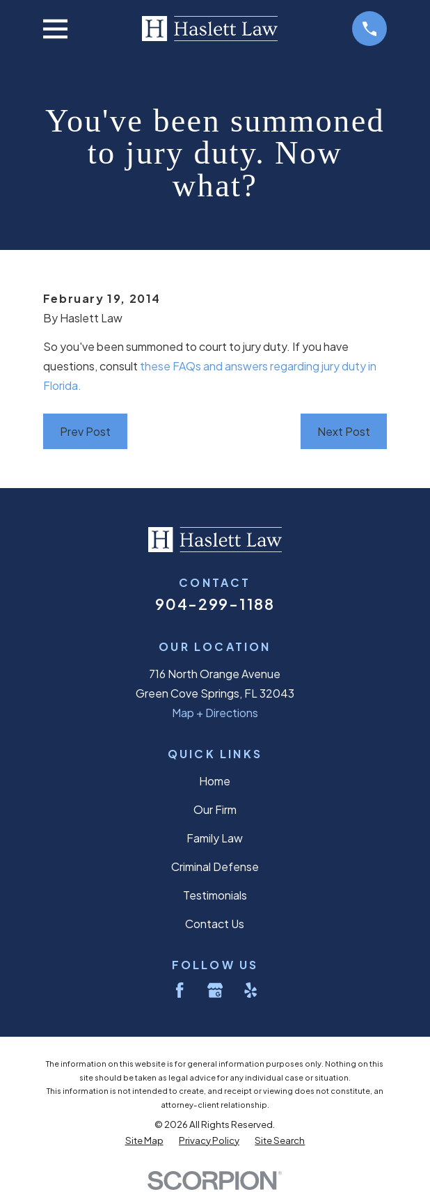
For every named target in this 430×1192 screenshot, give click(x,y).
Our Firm (215, 809)
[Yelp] (250, 990)
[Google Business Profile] (215, 990)
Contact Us (214, 923)
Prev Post (85, 431)
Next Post (343, 431)
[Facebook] (179, 990)
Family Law (214, 838)
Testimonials (215, 895)
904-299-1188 (214, 604)
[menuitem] (144, 1140)
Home (214, 781)
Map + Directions (215, 712)
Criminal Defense (215, 866)
